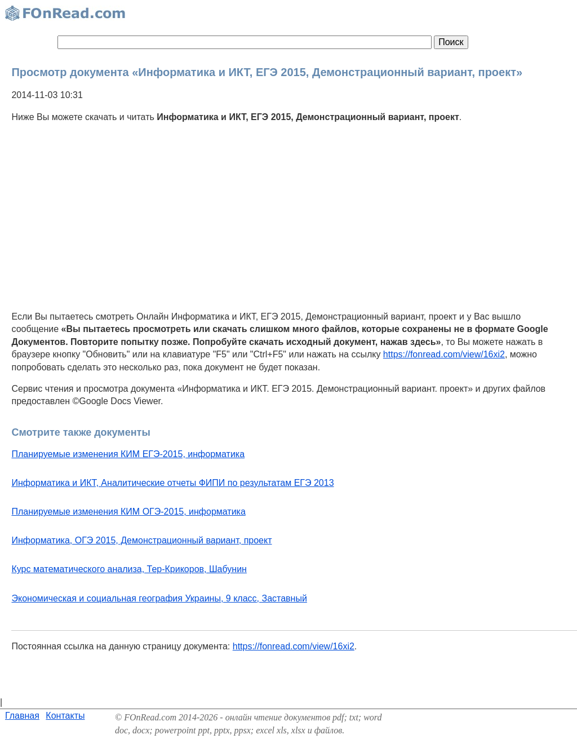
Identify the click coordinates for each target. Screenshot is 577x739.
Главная (22, 715)
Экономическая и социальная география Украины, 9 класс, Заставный (159, 598)
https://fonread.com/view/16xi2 (444, 354)
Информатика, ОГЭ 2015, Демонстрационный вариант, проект (141, 540)
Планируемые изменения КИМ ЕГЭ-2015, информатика (128, 454)
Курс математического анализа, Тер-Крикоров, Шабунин (128, 569)
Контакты (65, 715)
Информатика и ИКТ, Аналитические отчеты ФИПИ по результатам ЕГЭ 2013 (172, 483)
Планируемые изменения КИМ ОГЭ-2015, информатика (128, 511)
